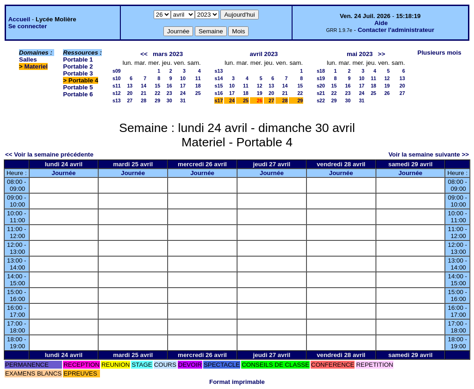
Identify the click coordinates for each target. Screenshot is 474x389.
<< (144, 53)
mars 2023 (168, 53)
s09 (116, 71)
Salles (28, 59)
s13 (116, 100)
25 (198, 93)
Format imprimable (237, 381)
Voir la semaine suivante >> (428, 154)
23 (169, 93)
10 (183, 78)
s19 (321, 78)
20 (129, 93)
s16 (219, 93)
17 (183, 85)
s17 (219, 100)
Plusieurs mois (440, 52)
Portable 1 (78, 59)
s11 (116, 85)
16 (169, 85)
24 (183, 93)
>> (381, 53)
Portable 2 (78, 66)
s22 (321, 100)
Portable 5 (78, 87)
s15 (219, 85)
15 (157, 85)
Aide (381, 22)
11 (198, 78)
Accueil (19, 19)
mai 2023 (360, 53)
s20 (321, 85)
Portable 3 (78, 73)
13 (129, 85)
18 (198, 85)
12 (259, 85)
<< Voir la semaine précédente (49, 154)
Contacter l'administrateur (396, 29)
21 (143, 93)
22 (157, 93)
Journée (63, 172)
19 (259, 93)
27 (129, 100)
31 (183, 100)
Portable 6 (78, 94)
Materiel (36, 66)
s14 (219, 78)
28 (143, 100)
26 (387, 93)
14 (143, 85)
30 (169, 100)
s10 (116, 78)
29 (157, 100)
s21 (321, 93)
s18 (321, 71)
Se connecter (27, 26)
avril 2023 (263, 53)
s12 (116, 93)
